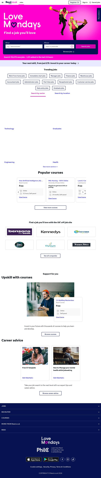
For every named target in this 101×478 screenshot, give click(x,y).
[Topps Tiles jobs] (81, 245)
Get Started (27, 378)
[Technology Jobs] (26, 112)
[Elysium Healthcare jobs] (50, 245)
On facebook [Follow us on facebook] (62, 459)
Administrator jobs (31, 82)
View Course (23, 197)
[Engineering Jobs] (26, 146)
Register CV (74, 2)
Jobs (21, 2)
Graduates (57, 128)
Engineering (9, 162)
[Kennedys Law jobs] (50, 232)
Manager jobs (56, 76)
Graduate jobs (59, 88)
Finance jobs (70, 76)
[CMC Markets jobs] (19, 245)
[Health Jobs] (75, 146)
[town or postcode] (59, 46)
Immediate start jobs (38, 76)
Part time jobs (48, 82)
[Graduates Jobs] (75, 112)
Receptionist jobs (65, 82)
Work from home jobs (17, 76)
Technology (9, 128)
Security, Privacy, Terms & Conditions (57, 467)
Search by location (62, 93)
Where (46, 43)
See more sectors (50, 167)
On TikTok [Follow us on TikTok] (73, 459)
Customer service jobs (85, 82)
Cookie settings (36, 467)
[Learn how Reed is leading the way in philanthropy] (44, 450)
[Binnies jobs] (81, 232)
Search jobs (85, 46)
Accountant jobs (13, 82)
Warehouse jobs (86, 76)
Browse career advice (50, 393)
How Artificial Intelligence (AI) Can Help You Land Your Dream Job (31, 181)
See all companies (50, 256)
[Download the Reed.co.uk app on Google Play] (51, 459)
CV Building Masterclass (65, 300)
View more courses (51, 208)
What (7, 43)
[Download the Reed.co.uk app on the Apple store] (34, 459)
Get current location (72, 46)
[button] (18, 192)
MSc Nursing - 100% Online (58, 181)
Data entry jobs (42, 88)
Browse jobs (68, 52)
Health (55, 162)
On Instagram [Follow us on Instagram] (68, 459)
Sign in (85, 2)
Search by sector (38, 93)
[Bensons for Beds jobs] (19, 232)
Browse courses (50, 334)
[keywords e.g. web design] (24, 46)
